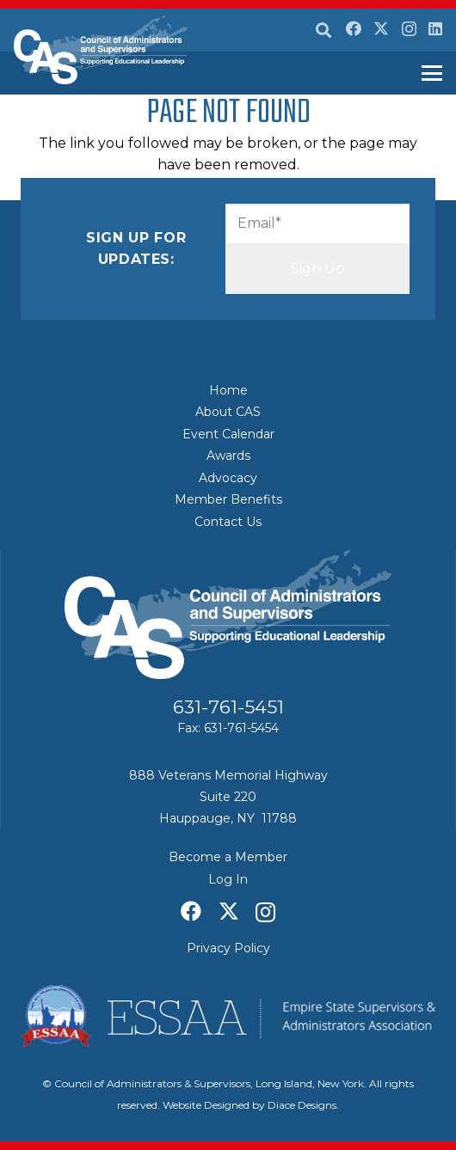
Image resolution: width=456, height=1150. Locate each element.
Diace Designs (302, 1104)
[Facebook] (353, 28)
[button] (323, 30)
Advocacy (228, 478)
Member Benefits (228, 499)
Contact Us (228, 521)
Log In (228, 879)
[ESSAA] (228, 1016)
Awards (228, 455)
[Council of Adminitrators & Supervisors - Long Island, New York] (101, 49)
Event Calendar (228, 434)
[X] (381, 28)
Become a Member (228, 857)
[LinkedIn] (435, 28)
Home (228, 390)
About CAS (228, 411)
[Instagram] (409, 29)
